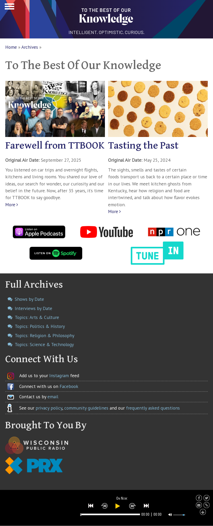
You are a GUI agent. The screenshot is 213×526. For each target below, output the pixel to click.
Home (11, 47)
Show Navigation (9, 8)
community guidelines (86, 408)
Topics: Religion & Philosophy (44, 335)
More (10, 204)
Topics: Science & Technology (44, 344)
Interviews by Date (33, 308)
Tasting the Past (143, 146)
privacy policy (49, 408)
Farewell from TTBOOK (54, 146)
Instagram (59, 375)
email (52, 397)
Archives (29, 47)
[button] (91, 505)
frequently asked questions (153, 408)
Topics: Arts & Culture (37, 317)
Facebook (69, 386)
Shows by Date (29, 299)
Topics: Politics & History (40, 326)
